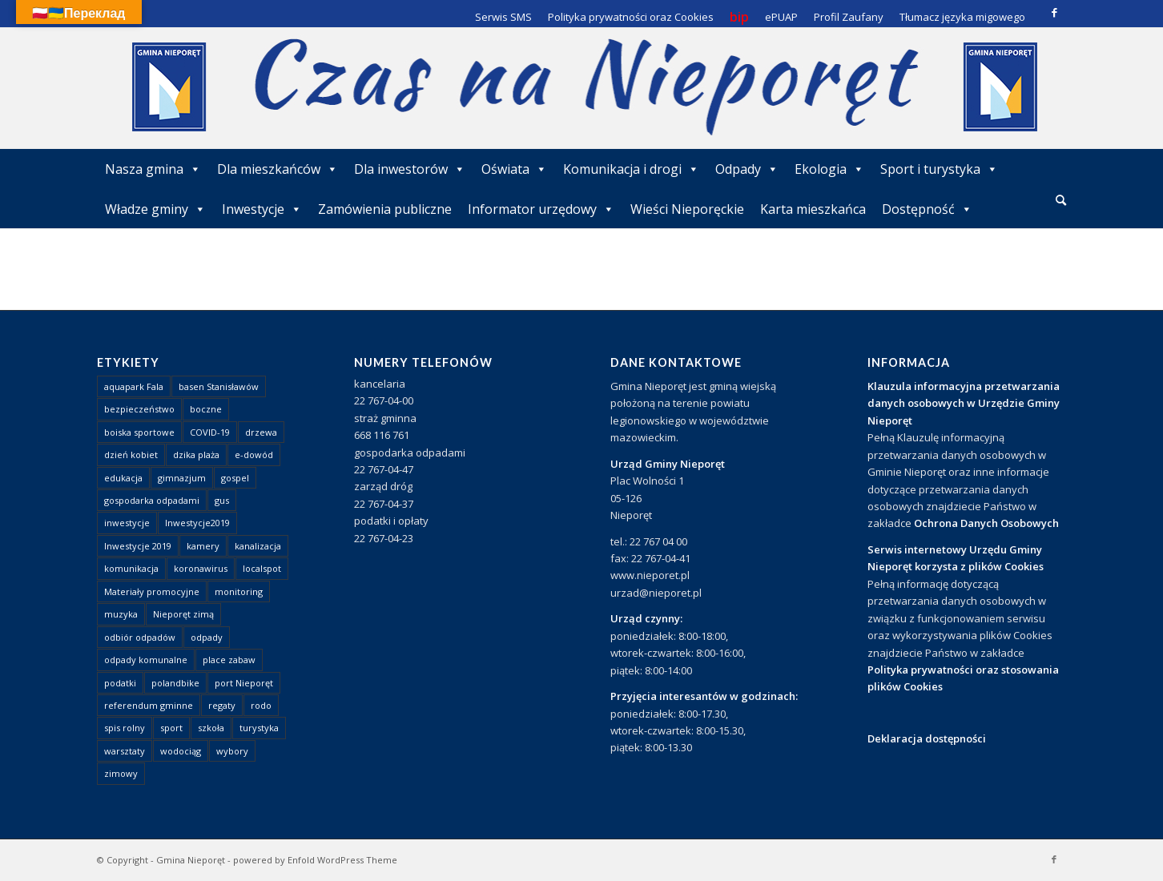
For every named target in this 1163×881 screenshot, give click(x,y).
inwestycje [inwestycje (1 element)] (127, 523)
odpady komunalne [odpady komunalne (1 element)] (145, 660)
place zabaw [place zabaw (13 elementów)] (229, 660)
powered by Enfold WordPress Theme (315, 860)
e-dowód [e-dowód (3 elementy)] (254, 455)
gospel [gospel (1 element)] (235, 478)
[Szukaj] (1061, 200)
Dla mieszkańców (277, 169)
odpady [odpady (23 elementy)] (207, 637)
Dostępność (927, 209)
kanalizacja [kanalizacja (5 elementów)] (258, 546)
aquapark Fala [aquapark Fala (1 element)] (133, 386)
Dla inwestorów (409, 169)
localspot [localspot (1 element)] (262, 568)
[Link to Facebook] (1054, 12)
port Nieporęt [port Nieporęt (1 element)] (244, 683)
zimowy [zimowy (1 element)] (121, 773)
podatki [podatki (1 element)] (120, 683)
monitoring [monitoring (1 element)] (239, 591)
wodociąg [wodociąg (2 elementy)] (180, 751)
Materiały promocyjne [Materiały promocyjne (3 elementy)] (151, 591)
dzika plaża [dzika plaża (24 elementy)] (196, 455)
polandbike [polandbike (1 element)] (175, 683)
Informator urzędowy (541, 209)
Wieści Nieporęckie (687, 209)
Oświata (514, 169)
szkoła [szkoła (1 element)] (211, 728)
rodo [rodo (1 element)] (261, 705)
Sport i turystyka (939, 169)
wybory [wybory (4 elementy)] (232, 751)
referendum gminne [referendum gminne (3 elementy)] (148, 705)
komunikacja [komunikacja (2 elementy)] (131, 568)
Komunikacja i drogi (631, 169)
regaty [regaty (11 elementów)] (221, 705)
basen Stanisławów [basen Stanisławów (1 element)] (219, 386)
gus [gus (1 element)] (222, 500)
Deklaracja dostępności (926, 738)
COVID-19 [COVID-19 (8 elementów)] (210, 432)
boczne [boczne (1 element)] (206, 409)
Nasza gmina (153, 169)
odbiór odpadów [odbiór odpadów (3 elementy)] (139, 637)
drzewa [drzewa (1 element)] (261, 432)
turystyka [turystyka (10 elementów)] (259, 728)
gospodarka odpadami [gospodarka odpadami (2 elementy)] (151, 500)
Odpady (747, 169)
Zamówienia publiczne (385, 209)
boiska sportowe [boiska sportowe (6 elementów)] (139, 432)
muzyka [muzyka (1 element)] (121, 614)
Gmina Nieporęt (190, 860)
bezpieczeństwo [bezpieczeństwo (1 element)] (139, 409)
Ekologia (829, 169)
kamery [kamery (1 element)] (203, 546)
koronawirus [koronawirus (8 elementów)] (200, 568)
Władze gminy (155, 209)
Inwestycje (262, 209)
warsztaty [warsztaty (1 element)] (124, 751)
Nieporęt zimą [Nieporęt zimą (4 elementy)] (183, 614)
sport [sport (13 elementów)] (171, 728)
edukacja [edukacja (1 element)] (123, 478)
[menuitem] (1061, 201)
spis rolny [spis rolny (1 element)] (124, 728)
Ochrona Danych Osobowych (986, 523)
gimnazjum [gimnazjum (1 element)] (182, 478)
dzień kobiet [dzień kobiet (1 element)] (131, 455)
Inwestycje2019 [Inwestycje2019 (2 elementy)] (197, 523)
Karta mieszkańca (813, 209)
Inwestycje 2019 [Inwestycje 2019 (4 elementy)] (137, 546)
